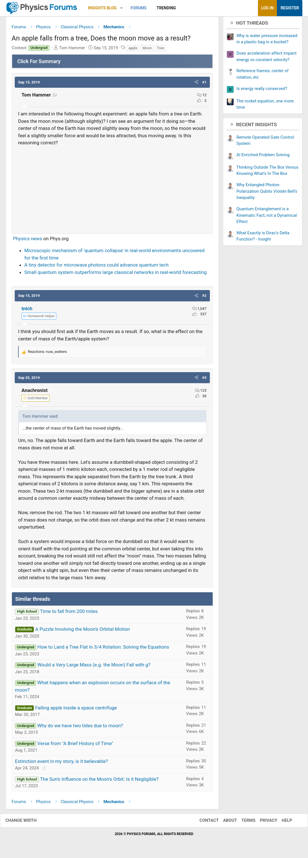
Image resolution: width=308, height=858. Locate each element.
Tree (160, 50)
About (224, 822)
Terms (243, 822)
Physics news (27, 240)
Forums (138, 8)
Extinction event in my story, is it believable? (61, 763)
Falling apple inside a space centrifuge (76, 710)
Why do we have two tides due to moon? (80, 727)
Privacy (263, 822)
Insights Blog (102, 8)
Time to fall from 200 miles (69, 613)
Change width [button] (26, 822)
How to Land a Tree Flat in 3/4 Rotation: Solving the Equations (103, 649)
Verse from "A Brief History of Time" (75, 745)
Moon (147, 50)
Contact (203, 822)
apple (132, 50)
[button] (121, 8)
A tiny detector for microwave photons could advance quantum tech (96, 267)
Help (281, 822)
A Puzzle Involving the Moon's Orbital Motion (82, 631)
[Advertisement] (112, 189)
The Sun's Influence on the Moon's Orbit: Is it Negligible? (99, 781)
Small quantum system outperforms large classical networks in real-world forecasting (115, 274)
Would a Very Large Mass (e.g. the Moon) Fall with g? (93, 667)
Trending (166, 8)
